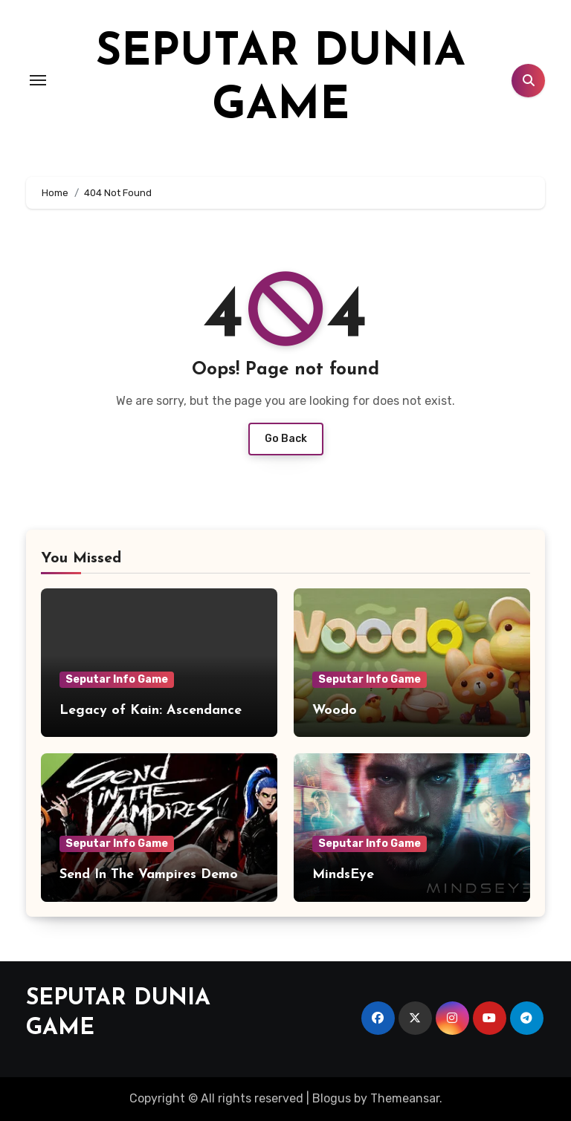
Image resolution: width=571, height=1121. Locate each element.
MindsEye (343, 875)
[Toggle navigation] (38, 80)
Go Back (286, 438)
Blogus (331, 1098)
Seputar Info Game (116, 679)
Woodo (334, 711)
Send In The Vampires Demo (148, 875)
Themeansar (404, 1098)
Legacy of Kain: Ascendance (150, 711)
